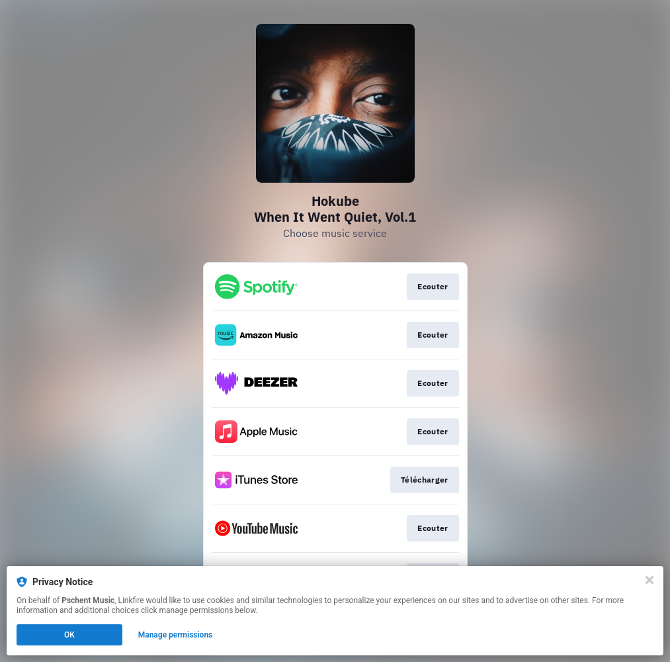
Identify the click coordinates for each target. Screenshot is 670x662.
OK (69, 634)
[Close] (649, 580)
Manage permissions (175, 634)
